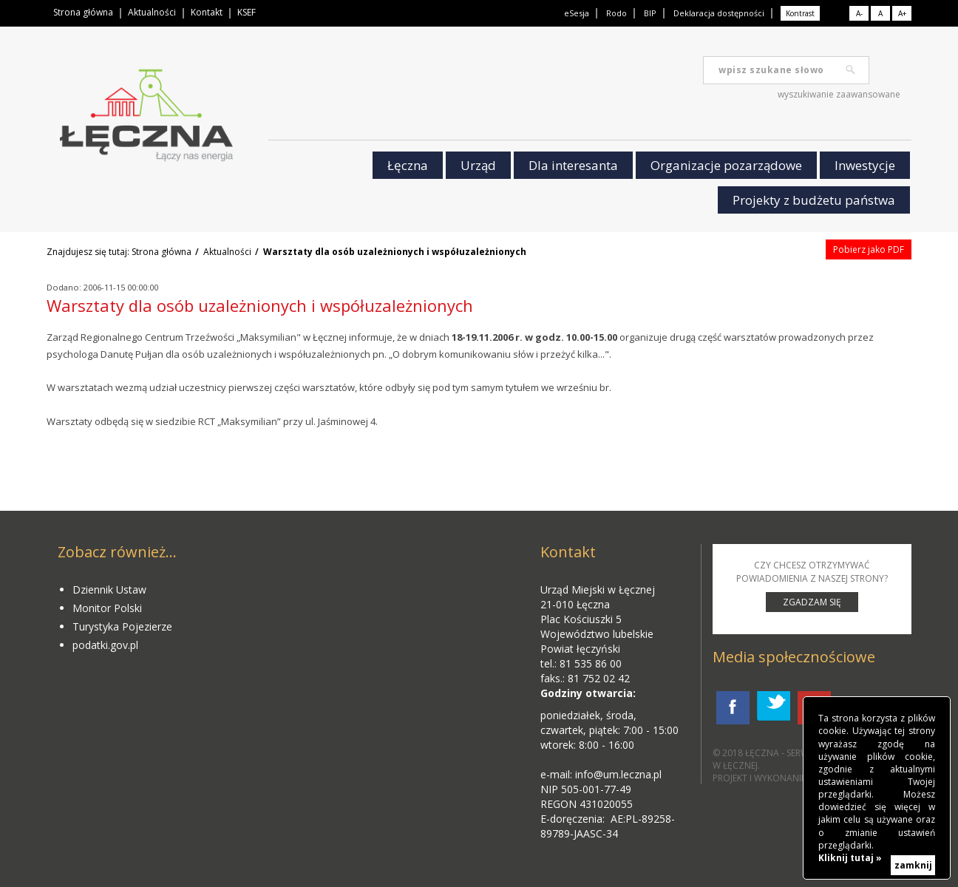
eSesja (576, 12)
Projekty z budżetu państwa (814, 199)
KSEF (246, 12)
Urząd (478, 165)
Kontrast (800, 13)
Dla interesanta (573, 165)
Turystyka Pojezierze (122, 626)
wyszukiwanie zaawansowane (839, 94)
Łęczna (407, 165)
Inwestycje (865, 165)
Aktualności (152, 12)
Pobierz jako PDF (868, 249)
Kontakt (206, 12)
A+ (902, 13)
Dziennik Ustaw (109, 589)
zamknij (913, 865)
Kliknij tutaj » (850, 858)
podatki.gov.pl (105, 645)
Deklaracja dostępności (718, 12)
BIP (650, 12)
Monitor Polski (107, 608)
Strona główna (83, 12)
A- (859, 13)
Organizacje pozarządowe (726, 165)
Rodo (616, 12)
